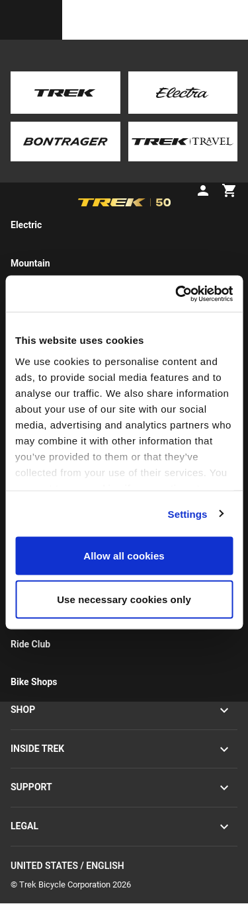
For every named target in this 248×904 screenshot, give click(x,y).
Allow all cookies (124, 555)
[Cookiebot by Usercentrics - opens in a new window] (176, 293)
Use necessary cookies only (124, 598)
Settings (188, 513)
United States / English (124, 866)
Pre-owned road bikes (87, 60)
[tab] (56, 171)
